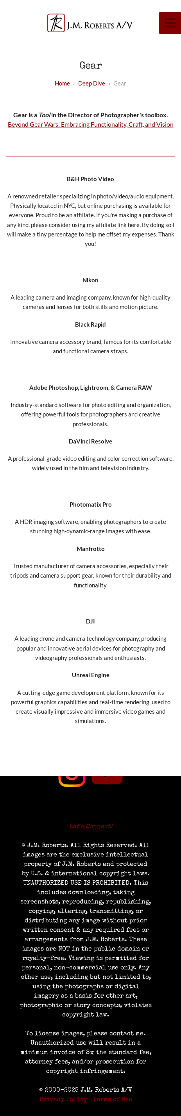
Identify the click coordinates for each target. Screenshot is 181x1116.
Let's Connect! (90, 827)
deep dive (91, 83)
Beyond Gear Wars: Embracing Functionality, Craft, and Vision (91, 124)
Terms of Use (112, 1100)
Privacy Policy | (65, 1100)
